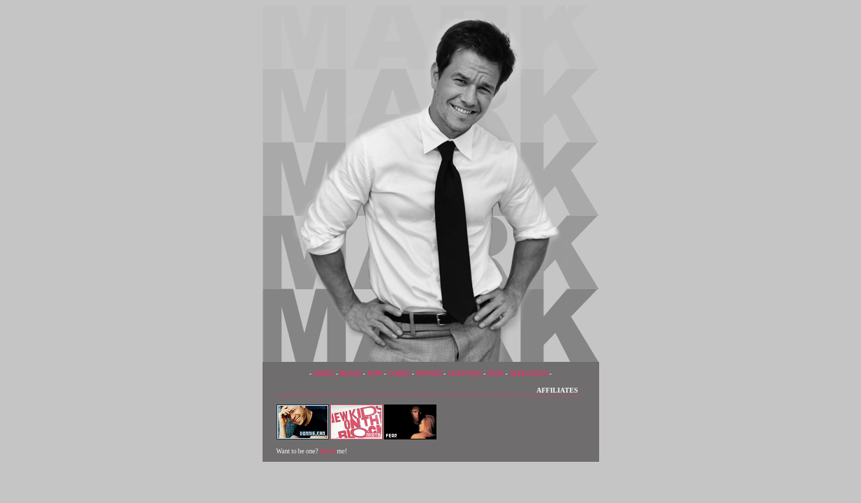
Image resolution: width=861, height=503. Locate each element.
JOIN (374, 373)
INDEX (324, 373)
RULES (350, 373)
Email (327, 451)
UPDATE (428, 373)
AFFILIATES (528, 373)
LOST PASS (465, 373)
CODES (399, 373)
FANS (495, 373)
